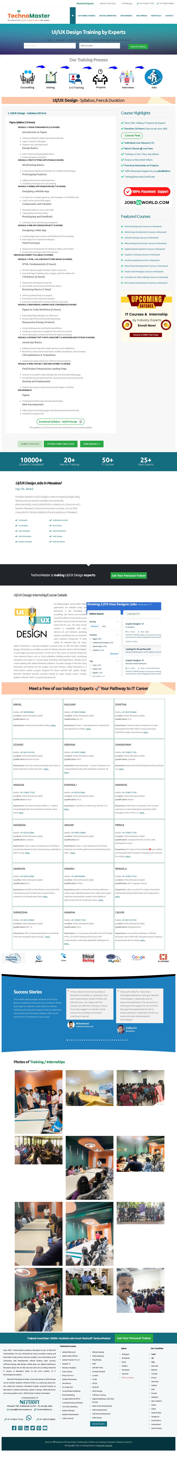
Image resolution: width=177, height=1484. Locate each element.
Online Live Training (97, 1442)
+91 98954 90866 (165, 3)
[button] (67, 1040)
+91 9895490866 (27, 712)
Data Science (67, 1371)
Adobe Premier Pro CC (71, 1360)
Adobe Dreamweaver (70, 1414)
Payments (59, 1442)
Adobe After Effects (70, 1356)
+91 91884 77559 (145, 3)
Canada (154, 1374)
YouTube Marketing (70, 1407)
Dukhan (125, 1366)
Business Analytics (69, 1368)
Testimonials (82, 1442)
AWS (94, 1364)
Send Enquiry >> (92, 444)
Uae (153, 1362)
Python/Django (98, 1356)
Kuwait (154, 1393)
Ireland (154, 1385)
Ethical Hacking (98, 1352)
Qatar (153, 1409)
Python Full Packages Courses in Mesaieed (144, 271)
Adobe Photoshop (69, 1379)
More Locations (128, 1377)
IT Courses (108, 464)
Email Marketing (68, 1395)
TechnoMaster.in (44, 1409)
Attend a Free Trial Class (60, 444)
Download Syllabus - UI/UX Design (60, 421)
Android (95, 1387)
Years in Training (69, 464)
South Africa (156, 1420)
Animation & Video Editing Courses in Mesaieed (146, 277)
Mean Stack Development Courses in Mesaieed (146, 266)
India (153, 1354)
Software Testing (99, 1395)
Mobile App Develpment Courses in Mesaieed (145, 232)
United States (156, 1428)
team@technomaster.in (21, 1409)
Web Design (97, 1418)
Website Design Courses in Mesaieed (141, 238)
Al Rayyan (125, 1354)
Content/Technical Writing (72, 1403)
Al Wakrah (126, 1358)
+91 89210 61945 (27, 752)
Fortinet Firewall (98, 1371)
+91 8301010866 (78, 792)
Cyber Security (67, 1418)
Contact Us (127, 1442)
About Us (48, 1442)
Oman (153, 1405)
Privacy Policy (70, 1442)
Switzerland (156, 1424)
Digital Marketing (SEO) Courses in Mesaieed (145, 249)
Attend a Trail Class (108, 3)
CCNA (94, 1379)
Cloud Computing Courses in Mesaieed (142, 260)
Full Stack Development (101, 1414)
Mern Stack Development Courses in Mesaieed (146, 283)
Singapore (155, 1416)
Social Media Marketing (71, 1391)
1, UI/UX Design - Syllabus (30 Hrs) (27, 113)
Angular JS (66, 1364)
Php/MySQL (97, 1360)
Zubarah (125, 1374)
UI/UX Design (97, 1391)
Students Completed (31, 464)
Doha (124, 1362)
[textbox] (50, 46)
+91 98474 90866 (78, 712)
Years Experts (146, 464)
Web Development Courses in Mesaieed (143, 226)
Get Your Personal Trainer (129, 575)
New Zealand (156, 1401)
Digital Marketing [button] (108, 15)
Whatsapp (127, 3)
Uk (152, 1358)
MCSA (94, 1383)
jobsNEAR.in (163, 171)
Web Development (99, 1410)
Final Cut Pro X (68, 1375)
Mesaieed (125, 1370)
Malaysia (154, 1397)
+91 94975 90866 (78, 752)
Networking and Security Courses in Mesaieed (145, 243)
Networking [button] (126, 15)
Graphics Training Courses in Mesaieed (142, 254)
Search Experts (138, 46)
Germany (154, 1381)
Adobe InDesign (68, 1410)
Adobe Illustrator (69, 1352)
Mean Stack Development (102, 1406)
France (153, 1377)
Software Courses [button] (86, 15)
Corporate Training (114, 1442)
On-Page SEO (67, 1387)
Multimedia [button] (141, 15)
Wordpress (66, 1383)
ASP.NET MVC (97, 1368)
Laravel (95, 1375)
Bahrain (154, 1370)
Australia (154, 1366)
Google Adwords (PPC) (71, 1399)
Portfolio (156, 15)
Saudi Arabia (156, 1413)
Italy (153, 1389)
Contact (169, 15)
